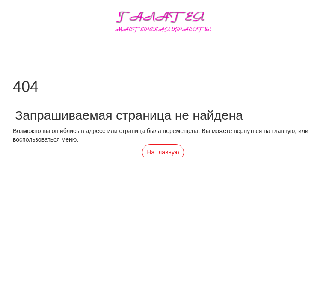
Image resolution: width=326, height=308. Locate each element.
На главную (163, 152)
